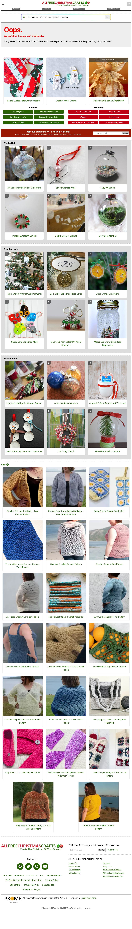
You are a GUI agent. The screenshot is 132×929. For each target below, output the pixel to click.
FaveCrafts (73, 863)
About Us (7, 875)
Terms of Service (30, 885)
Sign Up (125, 133)
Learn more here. (89, 898)
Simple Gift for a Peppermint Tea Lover (107, 403)
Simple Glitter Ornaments (66, 403)
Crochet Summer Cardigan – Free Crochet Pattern (22, 513)
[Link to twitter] (28, 866)
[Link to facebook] (20, 866)
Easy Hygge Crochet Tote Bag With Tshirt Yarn (109, 721)
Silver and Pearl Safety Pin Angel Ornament (66, 343)
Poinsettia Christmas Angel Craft (108, 100)
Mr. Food (106, 863)
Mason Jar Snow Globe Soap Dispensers (107, 343)
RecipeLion (107, 866)
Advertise (19, 875)
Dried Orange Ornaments (107, 294)
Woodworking (114, 117)
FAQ (42, 875)
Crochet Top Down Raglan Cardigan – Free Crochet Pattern (66, 513)
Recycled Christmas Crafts (48, 112)
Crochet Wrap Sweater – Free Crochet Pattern (22, 721)
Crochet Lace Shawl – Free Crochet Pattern (66, 721)
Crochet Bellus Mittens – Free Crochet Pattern (66, 668)
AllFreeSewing (74, 873)
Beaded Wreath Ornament (24, 236)
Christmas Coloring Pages (114, 122)
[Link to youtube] (45, 866)
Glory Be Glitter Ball (108, 236)
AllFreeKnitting (74, 870)
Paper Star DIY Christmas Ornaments (24, 294)
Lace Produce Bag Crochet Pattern (109, 666)
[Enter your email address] (83, 850)
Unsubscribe (48, 885)
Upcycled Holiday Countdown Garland (24, 403)
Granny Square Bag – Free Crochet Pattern (109, 774)
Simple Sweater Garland (66, 236)
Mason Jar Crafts (114, 112)
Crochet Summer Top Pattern (109, 564)
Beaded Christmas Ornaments (83, 122)
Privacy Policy (64, 135)
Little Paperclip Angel (66, 187)
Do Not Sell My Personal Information (24, 880)
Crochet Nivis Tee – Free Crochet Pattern (98, 827)
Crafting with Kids (18, 122)
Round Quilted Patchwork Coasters (23, 100)
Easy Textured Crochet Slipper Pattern (22, 772)
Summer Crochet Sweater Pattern (66, 564)
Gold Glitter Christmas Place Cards (66, 294)
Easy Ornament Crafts (18, 117)
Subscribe (15, 885)
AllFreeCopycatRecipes (112, 870)
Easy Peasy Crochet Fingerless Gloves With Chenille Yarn (66, 774)
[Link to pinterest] (36, 866)
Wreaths (83, 117)
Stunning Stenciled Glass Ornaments (24, 187)
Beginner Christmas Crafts (48, 117)
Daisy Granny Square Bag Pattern (109, 511)
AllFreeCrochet (74, 866)
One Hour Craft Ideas (83, 112)
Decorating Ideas (18, 112)
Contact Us (32, 875)
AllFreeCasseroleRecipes (113, 876)
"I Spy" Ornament (107, 187)
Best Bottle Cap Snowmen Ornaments (24, 451)
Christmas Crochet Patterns (49, 122)
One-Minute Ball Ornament (107, 451)
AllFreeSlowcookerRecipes (113, 873)
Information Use (75, 135)
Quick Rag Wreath (66, 451)
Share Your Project (32, 889)
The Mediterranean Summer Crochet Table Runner (22, 566)
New (5, 464)
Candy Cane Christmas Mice (24, 342)
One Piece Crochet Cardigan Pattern (22, 617)
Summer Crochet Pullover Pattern (109, 617)
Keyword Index (54, 875)
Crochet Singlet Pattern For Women (22, 666)
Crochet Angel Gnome (66, 100)
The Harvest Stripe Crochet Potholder (66, 617)
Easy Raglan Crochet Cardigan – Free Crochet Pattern (33, 827)
